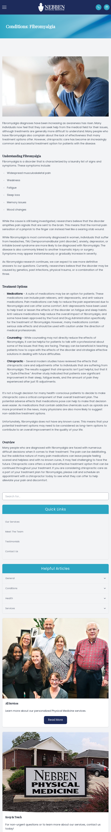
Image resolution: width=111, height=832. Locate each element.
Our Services (12, 521)
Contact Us (11, 551)
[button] (4, 7)
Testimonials (12, 541)
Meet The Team (14, 531)
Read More (55, 720)
